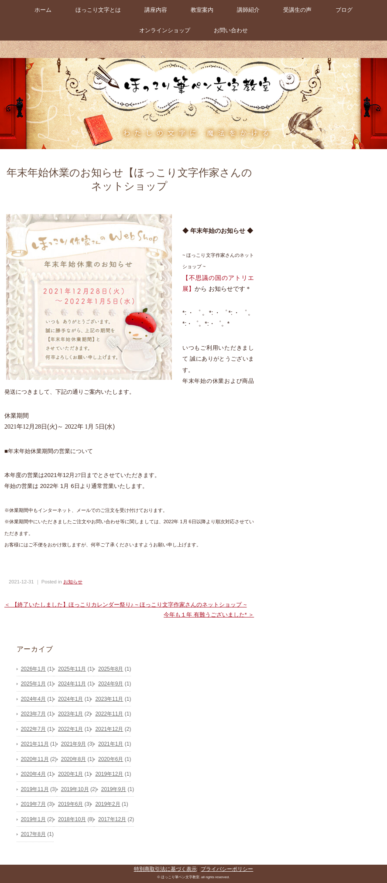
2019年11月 (35, 789)
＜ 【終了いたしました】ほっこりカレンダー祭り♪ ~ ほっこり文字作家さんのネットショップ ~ (125, 604)
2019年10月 (75, 789)
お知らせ (72, 581)
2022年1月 (70, 729)
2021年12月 (109, 729)
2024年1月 (70, 699)
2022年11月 (109, 714)
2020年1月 (70, 774)
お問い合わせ (231, 30)
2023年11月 (109, 699)
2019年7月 (33, 804)
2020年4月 (33, 774)
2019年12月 (109, 774)
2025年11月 (72, 669)
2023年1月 (70, 714)
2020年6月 (110, 759)
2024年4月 (33, 699)
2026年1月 (33, 669)
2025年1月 (33, 684)
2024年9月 (110, 684)
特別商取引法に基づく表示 (165, 869)
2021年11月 (35, 744)
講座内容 (155, 10)
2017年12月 (112, 819)
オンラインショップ (164, 30)
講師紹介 (248, 10)
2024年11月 (72, 684)
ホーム (42, 10)
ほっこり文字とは (98, 10)
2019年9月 (113, 789)
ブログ (344, 10)
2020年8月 (73, 759)
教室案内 (202, 10)
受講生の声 (297, 10)
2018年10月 (72, 819)
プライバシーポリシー (227, 869)
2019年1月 (33, 819)
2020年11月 (35, 759)
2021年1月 (110, 744)
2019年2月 (107, 804)
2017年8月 (33, 834)
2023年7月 (33, 714)
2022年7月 (33, 729)
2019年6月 (70, 804)
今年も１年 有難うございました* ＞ (209, 614)
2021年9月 (73, 744)
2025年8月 (110, 669)
